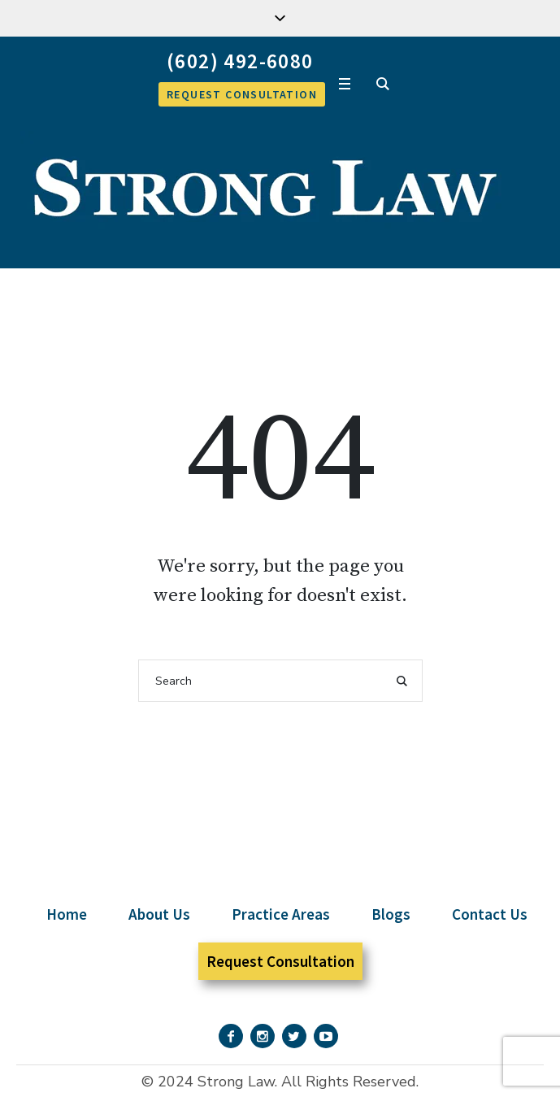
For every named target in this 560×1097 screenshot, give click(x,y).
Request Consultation (280, 961)
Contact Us (489, 914)
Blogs (390, 914)
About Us (159, 914)
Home (66, 914)
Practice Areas (281, 914)
